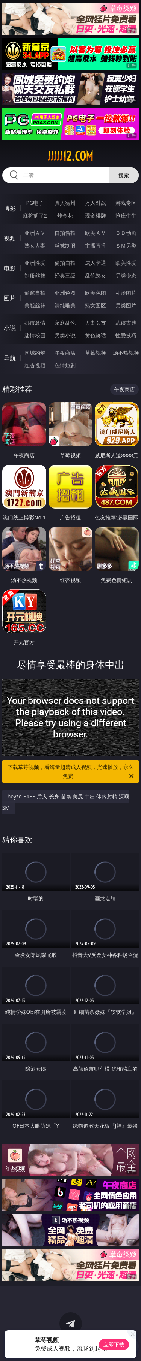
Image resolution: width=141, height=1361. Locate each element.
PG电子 (35, 202)
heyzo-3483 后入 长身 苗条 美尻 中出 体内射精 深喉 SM (65, 802)
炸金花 (65, 215)
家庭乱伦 (65, 322)
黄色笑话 (95, 335)
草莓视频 (95, 352)
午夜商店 (65, 352)
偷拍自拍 (65, 262)
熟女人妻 (34, 245)
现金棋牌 (95, 215)
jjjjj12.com (70, 156)
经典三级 (65, 275)
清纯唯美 (65, 305)
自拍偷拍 (65, 232)
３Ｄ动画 (125, 232)
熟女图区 (95, 305)
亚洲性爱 (34, 262)
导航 (10, 358)
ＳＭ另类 (125, 245)
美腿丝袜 (34, 305)
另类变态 (125, 275)
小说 (10, 328)
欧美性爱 (125, 262)
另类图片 (125, 305)
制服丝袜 (34, 275)
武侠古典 (125, 322)
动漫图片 (125, 292)
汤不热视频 (126, 352)
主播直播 (95, 245)
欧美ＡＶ (95, 232)
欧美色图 (95, 292)
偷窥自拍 (34, 292)
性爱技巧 (125, 335)
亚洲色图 (65, 292)
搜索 (123, 175)
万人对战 (95, 202)
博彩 (10, 208)
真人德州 (65, 202)
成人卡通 (95, 262)
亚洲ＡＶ (34, 232)
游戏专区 (125, 202)
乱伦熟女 (95, 275)
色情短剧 (65, 365)
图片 (10, 298)
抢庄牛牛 (125, 215)
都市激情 (34, 322)
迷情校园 (34, 335)
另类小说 (65, 335)
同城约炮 (34, 352)
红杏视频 (34, 365)
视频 (10, 238)
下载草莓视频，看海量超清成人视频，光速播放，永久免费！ (71, 771)
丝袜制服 (65, 245)
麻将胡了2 (35, 215)
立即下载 (113, 1344)
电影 (10, 268)
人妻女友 (95, 322)
